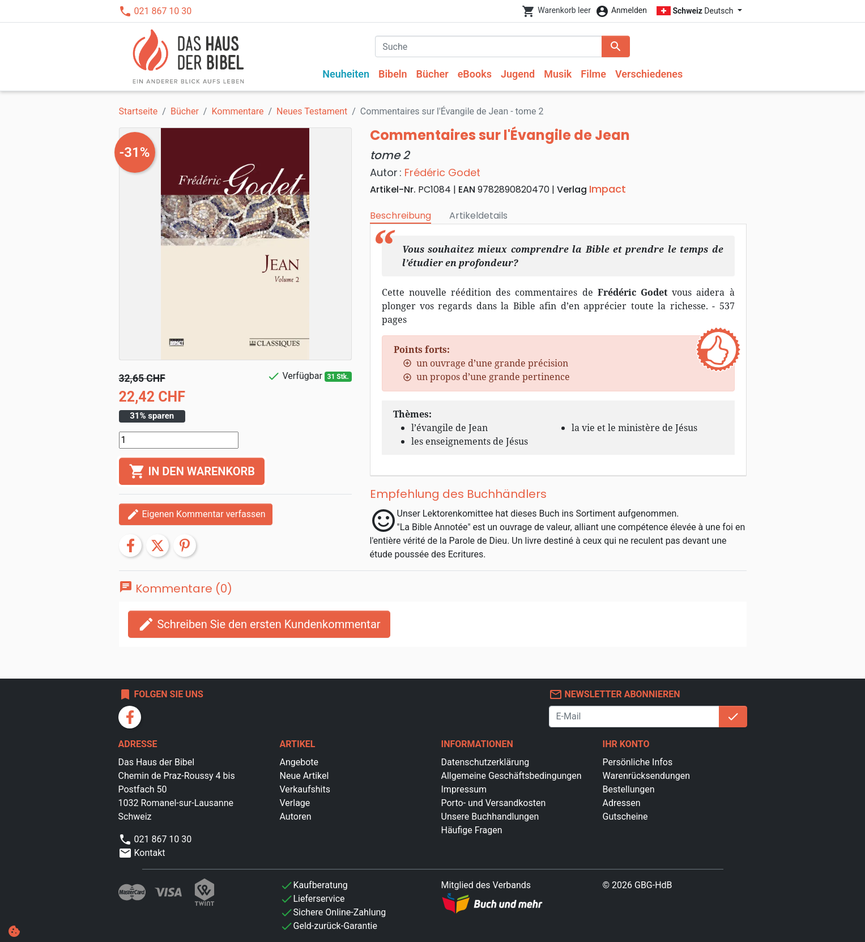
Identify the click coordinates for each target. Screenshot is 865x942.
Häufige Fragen (471, 830)
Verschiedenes (649, 74)
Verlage (295, 803)
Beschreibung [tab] (400, 215)
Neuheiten (345, 74)
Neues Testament (311, 111)
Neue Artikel (304, 775)
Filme (593, 74)
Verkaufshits (305, 789)
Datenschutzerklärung (485, 762)
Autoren (296, 816)
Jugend (518, 74)
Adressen (622, 803)
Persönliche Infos (638, 762)
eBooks (475, 74)
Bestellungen (629, 789)
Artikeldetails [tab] (478, 215)
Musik (558, 74)
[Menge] (178, 440)
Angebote (299, 762)
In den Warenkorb (192, 471)
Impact (607, 189)
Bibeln (392, 74)
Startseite (138, 111)
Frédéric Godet (442, 172)
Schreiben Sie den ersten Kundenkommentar (259, 624)
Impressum (464, 789)
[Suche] (488, 46)
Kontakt (141, 852)
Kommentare (237, 111)
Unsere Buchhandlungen (490, 816)
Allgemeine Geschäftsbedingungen (511, 775)
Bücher (432, 74)
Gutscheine (625, 816)
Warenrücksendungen (647, 775)
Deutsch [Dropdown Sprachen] (696, 10)
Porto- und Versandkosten (493, 803)
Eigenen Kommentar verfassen (196, 514)
